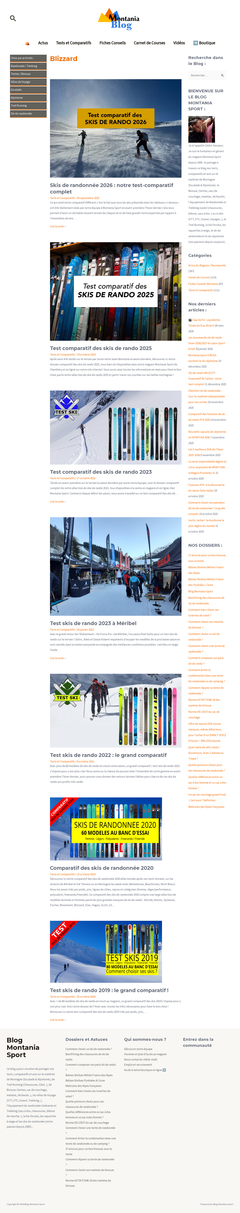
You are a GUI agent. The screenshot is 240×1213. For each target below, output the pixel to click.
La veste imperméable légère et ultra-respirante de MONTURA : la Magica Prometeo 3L (207, 467)
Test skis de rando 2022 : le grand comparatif (108, 755)
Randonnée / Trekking (24, 66)
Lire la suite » (58, 226)
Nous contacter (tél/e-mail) (140, 1059)
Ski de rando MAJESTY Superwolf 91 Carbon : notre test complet (205, 378)
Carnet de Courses (149, 43)
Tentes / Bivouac (21, 74)
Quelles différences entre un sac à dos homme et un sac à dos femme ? (207, 782)
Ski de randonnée (21, 113)
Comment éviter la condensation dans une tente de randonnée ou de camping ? (206, 675)
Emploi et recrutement (138, 1064)
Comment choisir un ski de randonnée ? (89, 1049)
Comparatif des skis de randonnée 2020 (102, 868)
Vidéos (179, 43)
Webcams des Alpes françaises (206, 807)
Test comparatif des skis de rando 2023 (101, 472)
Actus (43, 43)
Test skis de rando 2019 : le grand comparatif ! (109, 990)
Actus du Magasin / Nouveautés (207, 265)
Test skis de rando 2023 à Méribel (93, 623)
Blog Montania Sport (200, 591)
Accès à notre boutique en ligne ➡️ (145, 1070)
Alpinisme (17, 98)
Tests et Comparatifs (73, 43)
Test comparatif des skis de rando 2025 (101, 348)
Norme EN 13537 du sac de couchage (87, 1122)
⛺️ (27, 43)
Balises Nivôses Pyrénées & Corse (85, 1080)
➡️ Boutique (205, 43)
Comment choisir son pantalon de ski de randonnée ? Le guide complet (206, 508)
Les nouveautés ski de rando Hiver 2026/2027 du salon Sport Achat (206, 343)
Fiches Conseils (113, 43)
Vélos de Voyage (20, 82)
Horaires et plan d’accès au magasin (145, 1054)
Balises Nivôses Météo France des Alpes (89, 1075)
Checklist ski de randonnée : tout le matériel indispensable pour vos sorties (206, 396)
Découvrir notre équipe (138, 1049)
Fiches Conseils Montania (203, 284)
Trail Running (19, 105)
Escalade (16, 90)
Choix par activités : (22, 58)
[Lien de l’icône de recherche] (13, 19)
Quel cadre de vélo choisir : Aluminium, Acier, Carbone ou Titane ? (206, 752)
